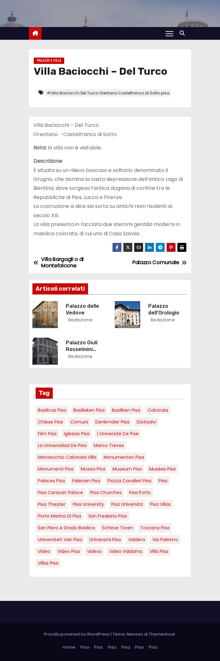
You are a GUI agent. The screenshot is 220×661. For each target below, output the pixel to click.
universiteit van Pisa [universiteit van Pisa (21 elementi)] (60, 539)
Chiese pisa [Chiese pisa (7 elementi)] (50, 422)
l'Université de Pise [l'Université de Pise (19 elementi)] (118, 433)
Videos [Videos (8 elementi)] (94, 551)
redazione (80, 320)
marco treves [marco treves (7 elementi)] (109, 445)
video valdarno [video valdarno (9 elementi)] (125, 551)
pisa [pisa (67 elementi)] (163, 481)
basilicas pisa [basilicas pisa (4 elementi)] (52, 410)
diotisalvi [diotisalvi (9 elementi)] (146, 422)
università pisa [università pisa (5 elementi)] (105, 539)
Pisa (84, 647)
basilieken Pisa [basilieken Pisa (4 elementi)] (89, 410)
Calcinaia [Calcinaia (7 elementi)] (158, 410)
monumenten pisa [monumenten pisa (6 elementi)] (124, 457)
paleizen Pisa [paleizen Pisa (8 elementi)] (86, 481)
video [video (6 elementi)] (44, 551)
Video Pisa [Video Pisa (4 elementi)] (69, 551)
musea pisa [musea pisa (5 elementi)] (93, 469)
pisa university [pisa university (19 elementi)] (88, 504)
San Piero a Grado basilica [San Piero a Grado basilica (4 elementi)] (66, 528)
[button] (183, 33)
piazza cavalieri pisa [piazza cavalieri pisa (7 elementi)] (129, 481)
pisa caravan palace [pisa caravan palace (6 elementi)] (60, 492)
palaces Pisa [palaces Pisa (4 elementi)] (51, 481)
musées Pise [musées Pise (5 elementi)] (162, 469)
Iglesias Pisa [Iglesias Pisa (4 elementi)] (77, 433)
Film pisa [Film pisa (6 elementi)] (47, 433)
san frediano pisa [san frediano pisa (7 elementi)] (107, 516)
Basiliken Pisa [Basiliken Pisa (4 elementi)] (126, 410)
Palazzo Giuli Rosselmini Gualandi (82, 349)
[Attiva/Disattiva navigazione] (169, 33)
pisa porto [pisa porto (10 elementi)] (140, 492)
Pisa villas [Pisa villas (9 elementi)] (160, 504)
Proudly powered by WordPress (77, 634)
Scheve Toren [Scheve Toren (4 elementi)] (117, 528)
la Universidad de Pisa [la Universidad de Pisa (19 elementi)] (62, 445)
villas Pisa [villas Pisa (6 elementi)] (48, 563)
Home (69, 647)
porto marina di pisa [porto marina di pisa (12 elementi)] (59, 516)
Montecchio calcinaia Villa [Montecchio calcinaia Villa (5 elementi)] (67, 457)
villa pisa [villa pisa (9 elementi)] (159, 551)
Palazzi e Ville (49, 60)
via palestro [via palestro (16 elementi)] (165, 539)
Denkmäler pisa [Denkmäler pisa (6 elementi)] (112, 422)
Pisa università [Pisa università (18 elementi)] (127, 504)
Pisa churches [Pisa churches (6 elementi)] (106, 492)
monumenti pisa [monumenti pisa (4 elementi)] (55, 469)
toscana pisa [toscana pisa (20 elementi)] (154, 528)
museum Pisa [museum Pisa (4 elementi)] (127, 469)
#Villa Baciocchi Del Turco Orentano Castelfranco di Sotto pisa (108, 93)
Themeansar (162, 634)
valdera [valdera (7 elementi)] (136, 539)
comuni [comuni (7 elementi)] (79, 422)
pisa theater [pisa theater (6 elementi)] (51, 504)
